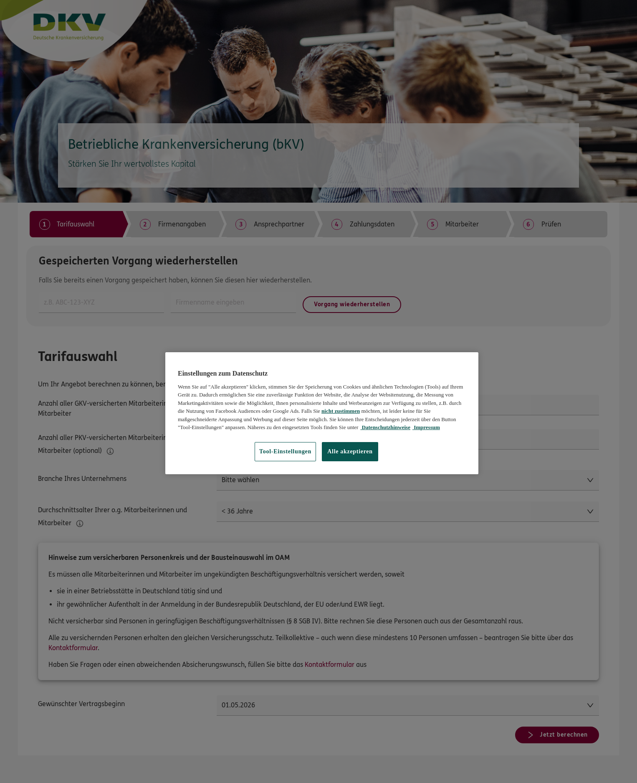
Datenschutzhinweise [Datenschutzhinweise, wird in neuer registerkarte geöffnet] (385, 427)
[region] (321, 413)
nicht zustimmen (340, 411)
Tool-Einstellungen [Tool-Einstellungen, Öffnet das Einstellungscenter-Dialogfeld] (285, 451)
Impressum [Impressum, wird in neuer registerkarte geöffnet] (426, 427)
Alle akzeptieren (350, 451)
